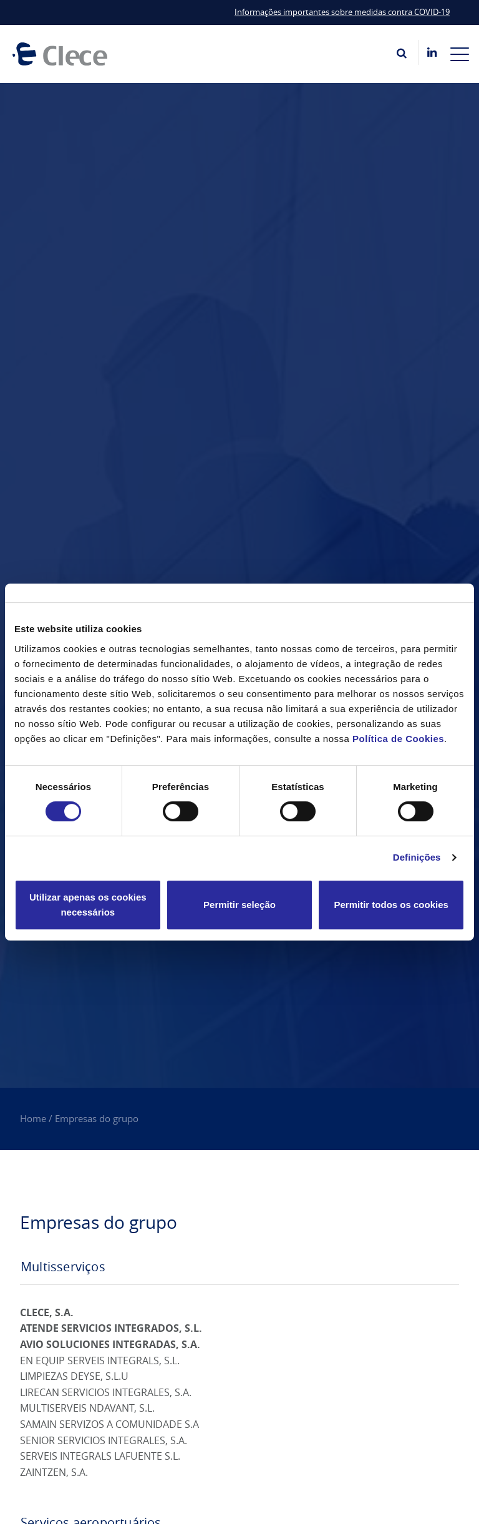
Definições (417, 857)
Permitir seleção (239, 904)
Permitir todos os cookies (391, 904)
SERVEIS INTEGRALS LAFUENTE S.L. (100, 1456)
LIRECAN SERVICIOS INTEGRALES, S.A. (105, 1392)
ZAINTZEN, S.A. (54, 1472)
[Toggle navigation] (459, 53)
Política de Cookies (398, 738)
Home (33, 1118)
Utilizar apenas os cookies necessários (88, 904)
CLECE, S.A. (47, 1312)
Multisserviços (63, 1266)
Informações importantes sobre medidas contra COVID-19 (342, 11)
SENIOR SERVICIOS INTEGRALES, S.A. (103, 1440)
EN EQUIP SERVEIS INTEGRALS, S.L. (100, 1360)
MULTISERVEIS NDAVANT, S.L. (87, 1408)
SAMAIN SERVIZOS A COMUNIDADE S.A (109, 1424)
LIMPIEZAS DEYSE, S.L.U (74, 1376)
